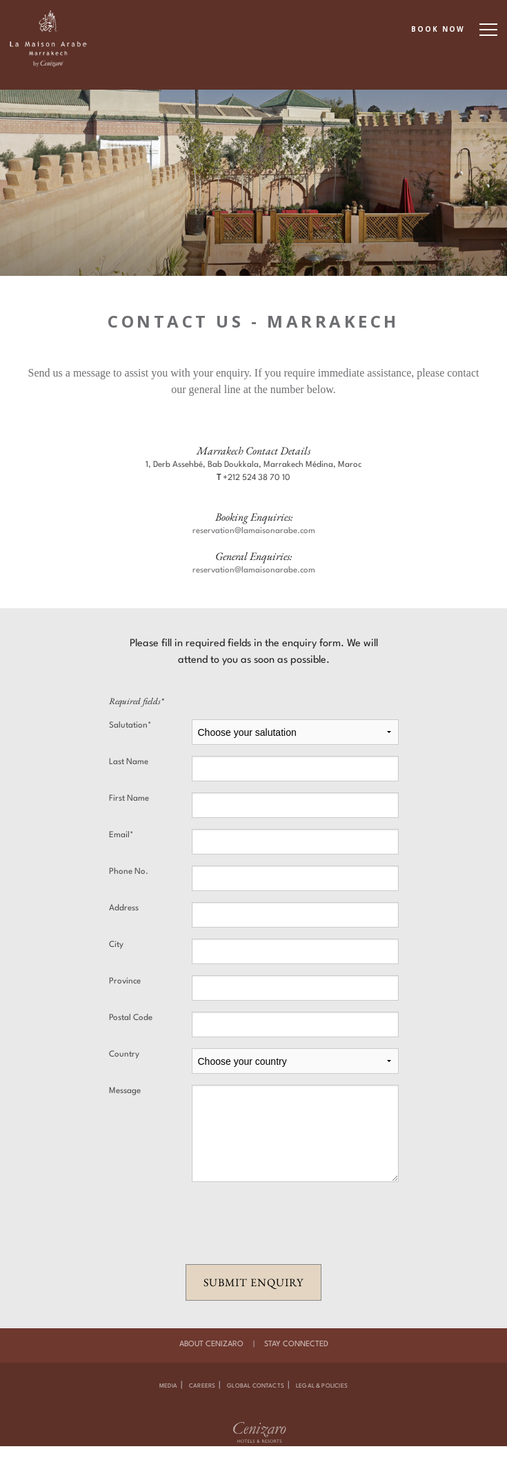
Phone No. (128, 872)
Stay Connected (296, 1344)
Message (125, 1091)
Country (124, 1054)
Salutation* (130, 725)
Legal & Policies (322, 1386)
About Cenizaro (211, 1344)
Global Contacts (255, 1386)
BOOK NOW (438, 29)
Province (125, 981)
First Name (129, 798)
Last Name (128, 762)
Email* (121, 835)
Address (124, 908)
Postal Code (130, 1018)
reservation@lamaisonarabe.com (253, 531)
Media (168, 1386)
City (116, 945)
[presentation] (254, 1223)
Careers (202, 1386)
